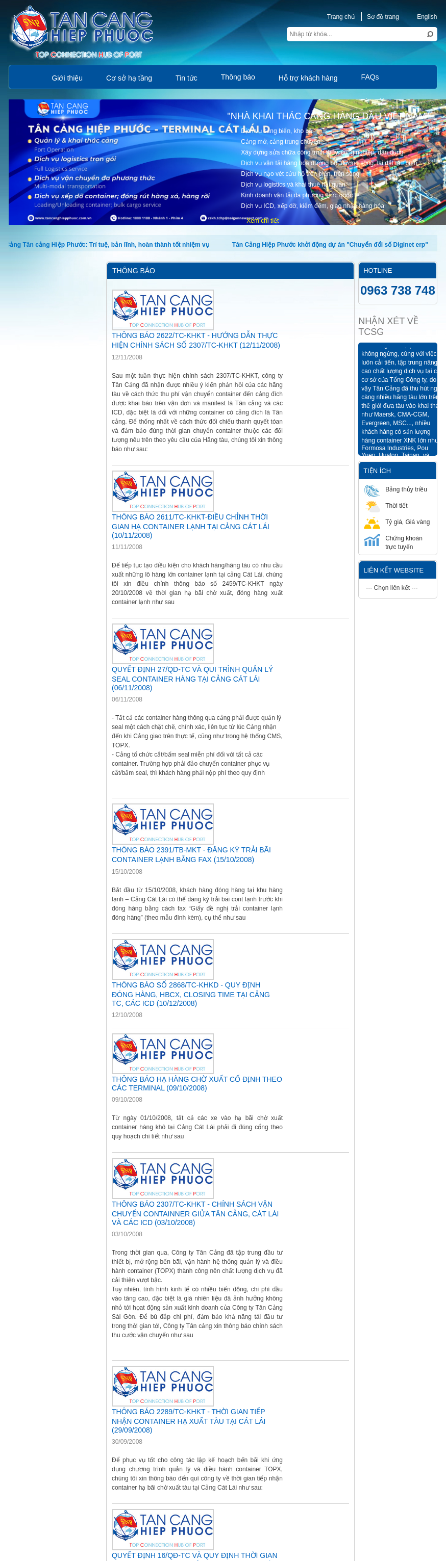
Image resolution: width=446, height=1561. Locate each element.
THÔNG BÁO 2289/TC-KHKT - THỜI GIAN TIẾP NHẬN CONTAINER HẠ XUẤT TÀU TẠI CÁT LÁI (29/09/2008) (189, 1421)
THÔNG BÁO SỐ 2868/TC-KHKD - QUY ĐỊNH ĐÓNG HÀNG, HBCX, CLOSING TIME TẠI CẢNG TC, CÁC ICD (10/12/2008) (191, 994)
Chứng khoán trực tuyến (393, 542)
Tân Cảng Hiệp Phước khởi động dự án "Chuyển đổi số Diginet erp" (332, 244)
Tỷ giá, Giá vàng (397, 521)
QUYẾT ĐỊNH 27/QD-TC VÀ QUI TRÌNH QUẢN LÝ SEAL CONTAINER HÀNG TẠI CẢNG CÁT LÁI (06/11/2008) (192, 678)
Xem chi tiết (262, 220)
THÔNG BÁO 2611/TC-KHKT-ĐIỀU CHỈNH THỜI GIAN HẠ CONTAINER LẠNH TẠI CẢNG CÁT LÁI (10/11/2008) (190, 526)
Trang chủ (341, 16)
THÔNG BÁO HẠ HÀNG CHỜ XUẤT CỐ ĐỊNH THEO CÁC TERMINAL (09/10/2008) (197, 1083)
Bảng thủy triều (395, 489)
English (421, 16)
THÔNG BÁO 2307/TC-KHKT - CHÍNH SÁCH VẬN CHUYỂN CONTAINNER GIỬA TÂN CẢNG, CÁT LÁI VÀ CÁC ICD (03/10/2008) (195, 1213)
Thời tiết (385, 505)
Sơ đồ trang (383, 16)
